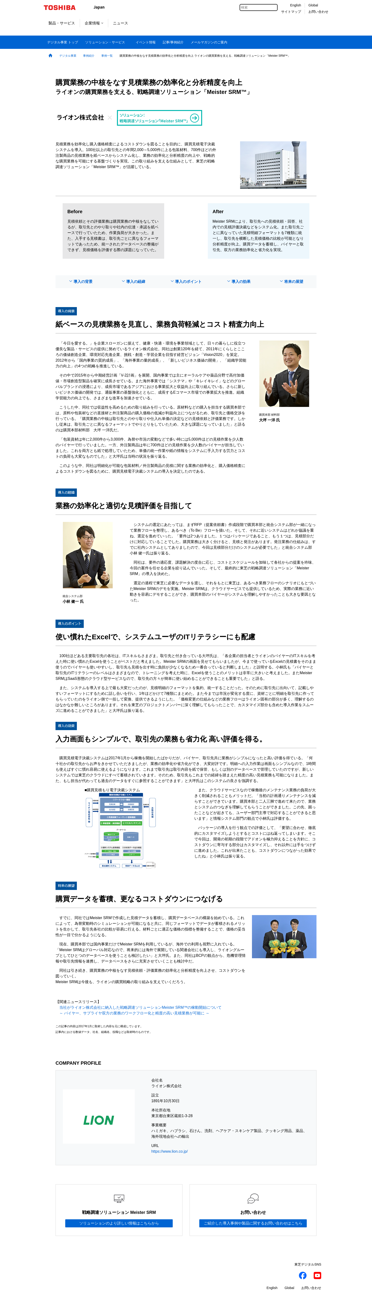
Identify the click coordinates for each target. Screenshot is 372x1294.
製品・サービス (61, 23)
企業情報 (94, 23)
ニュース (120, 23)
